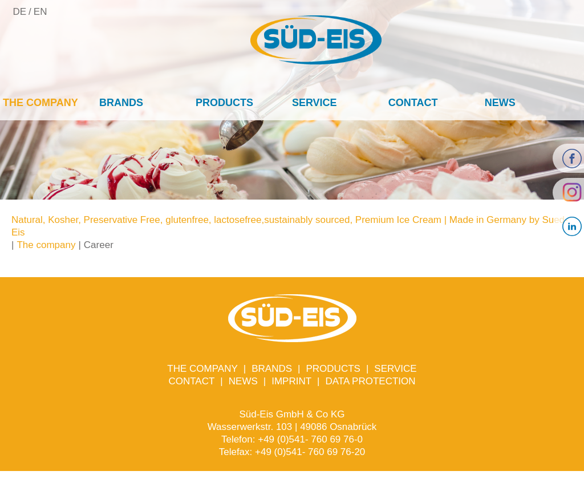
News (500, 102)
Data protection (371, 381)
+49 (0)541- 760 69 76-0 (310, 439)
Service (314, 102)
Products (224, 102)
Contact (413, 102)
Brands (121, 102)
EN (40, 11)
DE (19, 11)
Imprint (291, 381)
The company (40, 102)
